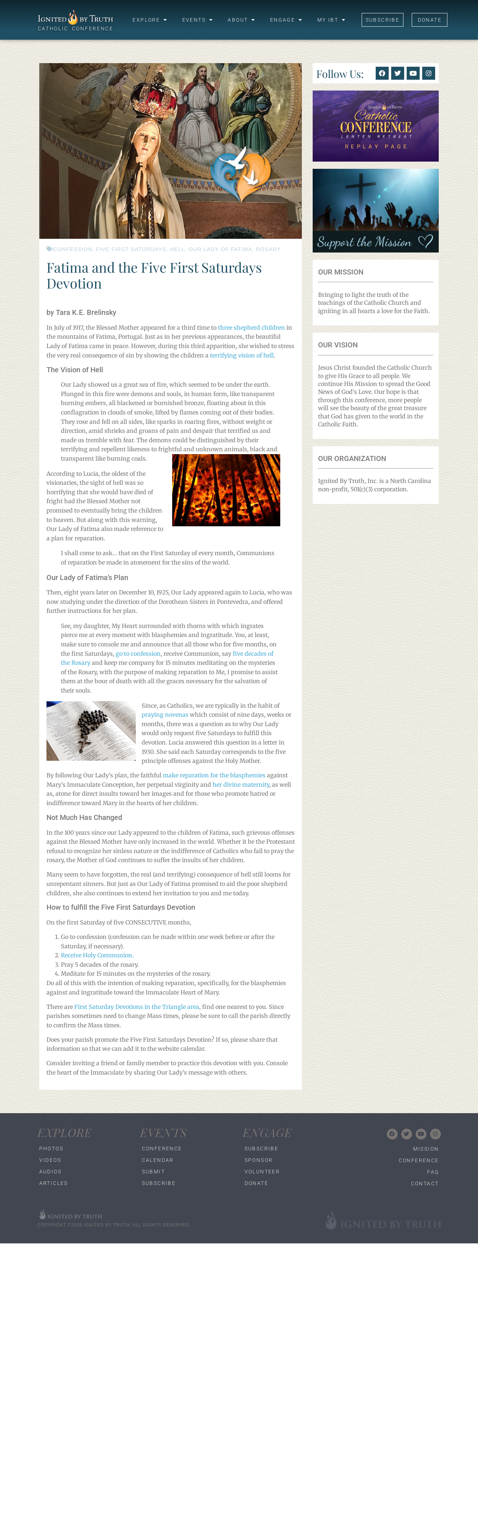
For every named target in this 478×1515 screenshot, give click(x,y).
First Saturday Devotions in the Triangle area (136, 1006)
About (241, 20)
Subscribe (159, 1183)
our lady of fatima (220, 249)
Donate (256, 1183)
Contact (425, 1183)
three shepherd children (251, 327)
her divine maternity (241, 784)
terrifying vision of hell (242, 355)
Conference (162, 1148)
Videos (50, 1160)
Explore (150, 20)
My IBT (331, 20)
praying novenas (165, 714)
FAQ (433, 1172)
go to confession (137, 653)
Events (198, 20)
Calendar (158, 1160)
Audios (50, 1171)
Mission (426, 1149)
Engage (286, 20)
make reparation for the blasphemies (214, 775)
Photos (51, 1148)
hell (177, 249)
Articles (53, 1183)
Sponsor (259, 1160)
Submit (153, 1171)
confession (73, 249)
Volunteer (262, 1171)
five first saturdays (131, 249)
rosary (268, 249)
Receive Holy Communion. (97, 955)
